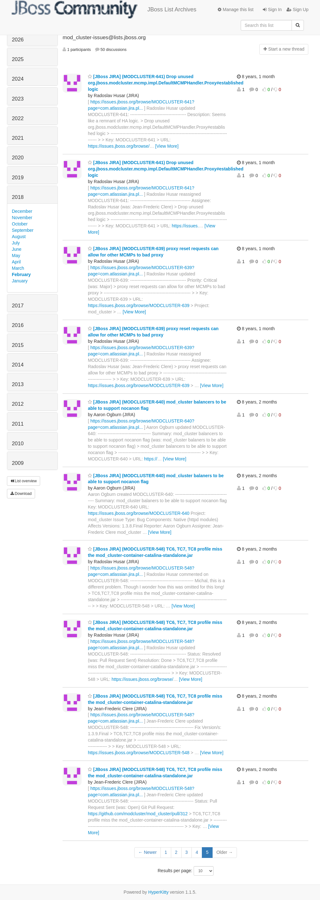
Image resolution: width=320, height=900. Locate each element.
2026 (18, 40)
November (22, 217)
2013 (18, 384)
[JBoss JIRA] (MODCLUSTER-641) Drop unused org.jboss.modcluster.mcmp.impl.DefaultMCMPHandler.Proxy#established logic (165, 83)
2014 (18, 365)
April (16, 261)
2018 (18, 197)
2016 (18, 325)
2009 (18, 463)
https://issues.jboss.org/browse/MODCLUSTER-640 (138, 513)
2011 (18, 424)
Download (21, 493)
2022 (18, 118)
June (16, 249)
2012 (18, 404)
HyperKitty (158, 892)
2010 (18, 444)
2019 (18, 178)
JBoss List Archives (104, 9)
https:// (150, 458)
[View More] (166, 146)
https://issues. (185, 225)
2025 (18, 59)
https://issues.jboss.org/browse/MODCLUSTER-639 (138, 305)
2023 (18, 99)
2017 (18, 306)
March (18, 268)
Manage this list (235, 9)
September (22, 230)
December (22, 211)
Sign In (272, 9)
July (16, 242)
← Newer (147, 852)
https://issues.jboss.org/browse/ (118, 146)
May (16, 255)
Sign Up (298, 9)
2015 (18, 345)
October (20, 223)
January (20, 280)
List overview (23, 481)
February (21, 274)
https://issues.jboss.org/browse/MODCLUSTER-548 (138, 752)
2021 (18, 138)
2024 (18, 79)
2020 (18, 158)
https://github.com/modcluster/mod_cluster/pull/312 (138, 813)
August (19, 236)
